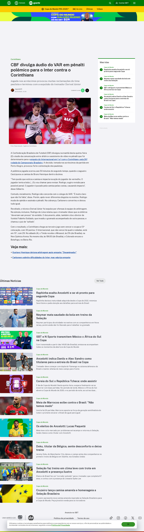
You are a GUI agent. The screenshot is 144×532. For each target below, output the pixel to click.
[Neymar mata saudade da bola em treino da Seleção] (116, 78)
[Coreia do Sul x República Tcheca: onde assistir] (116, 107)
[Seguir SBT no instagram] (118, 518)
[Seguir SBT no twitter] (133, 518)
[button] (53, 296)
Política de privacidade (64, 518)
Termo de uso (83, 518)
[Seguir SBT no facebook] (125, 518)
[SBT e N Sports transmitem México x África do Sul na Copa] (116, 87)
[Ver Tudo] (100, 280)
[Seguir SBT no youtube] (140, 518)
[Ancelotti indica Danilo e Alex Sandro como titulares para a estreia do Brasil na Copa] (116, 98)
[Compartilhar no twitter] (87, 90)
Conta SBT (122, 3)
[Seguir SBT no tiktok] (111, 518)
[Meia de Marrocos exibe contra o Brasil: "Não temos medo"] (116, 116)
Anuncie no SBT (71, 513)
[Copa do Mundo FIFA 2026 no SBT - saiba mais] (72, 16)
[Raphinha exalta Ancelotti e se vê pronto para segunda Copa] (116, 69)
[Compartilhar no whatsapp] (82, 90)
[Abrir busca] (110, 3)
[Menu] (134, 3)
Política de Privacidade (60, 525)
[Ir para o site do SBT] (31, 518)
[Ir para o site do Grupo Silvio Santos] (13, 518)
